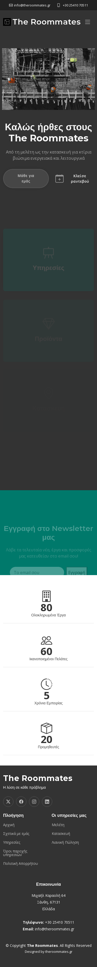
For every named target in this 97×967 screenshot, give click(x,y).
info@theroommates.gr (54, 928)
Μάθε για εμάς (26, 178)
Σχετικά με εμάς (16, 833)
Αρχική (8, 825)
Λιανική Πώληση (65, 842)
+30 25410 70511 (75, 5)
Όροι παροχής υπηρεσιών (15, 853)
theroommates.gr (58, 951)
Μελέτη (58, 825)
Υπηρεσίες (48, 270)
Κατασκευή (61, 833)
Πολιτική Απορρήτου (20, 863)
